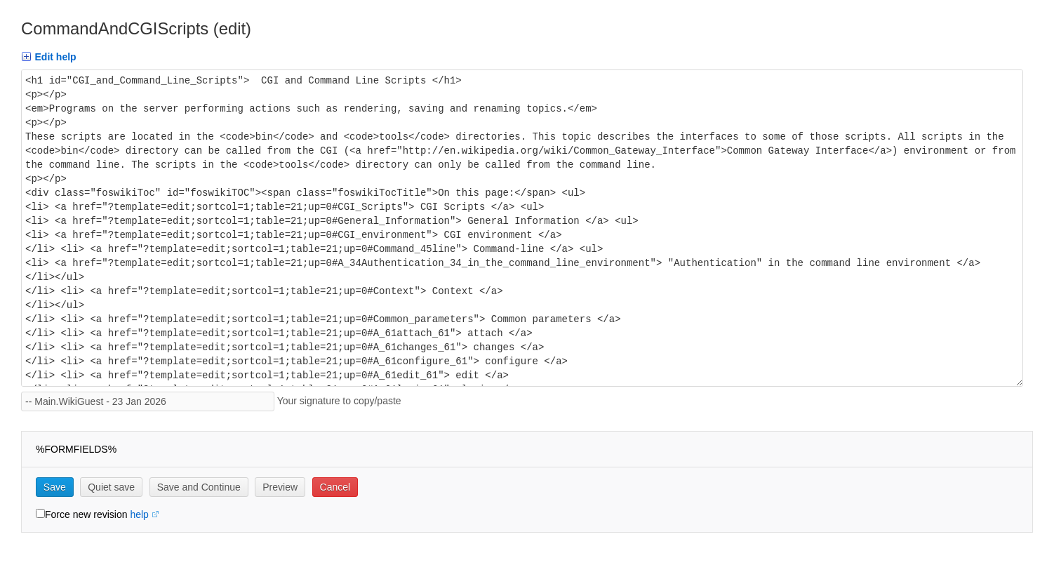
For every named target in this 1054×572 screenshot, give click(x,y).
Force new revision (86, 514)
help (139, 514)
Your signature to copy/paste (342, 400)
